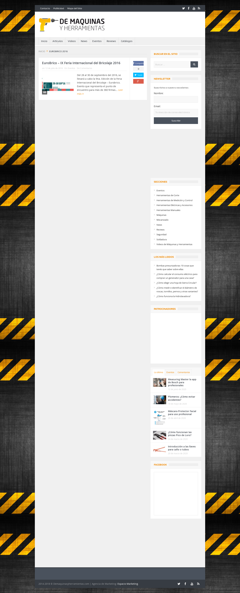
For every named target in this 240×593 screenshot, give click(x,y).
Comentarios (184, 372)
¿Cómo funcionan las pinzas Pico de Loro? (180, 434)
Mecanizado (162, 219)
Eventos (97, 41)
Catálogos (126, 41)
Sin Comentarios (84, 68)
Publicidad (58, 8)
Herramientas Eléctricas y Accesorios (174, 205)
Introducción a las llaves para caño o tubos (182, 448)
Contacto (45, 8)
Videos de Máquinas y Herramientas (174, 244)
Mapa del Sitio (74, 8)
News (84, 41)
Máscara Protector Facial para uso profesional (182, 413)
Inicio (44, 41)
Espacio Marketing (128, 583)
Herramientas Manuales (168, 210)
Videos (72, 41)
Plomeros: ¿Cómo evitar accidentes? (181, 398)
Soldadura (161, 239)
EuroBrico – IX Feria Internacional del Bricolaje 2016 (81, 63)
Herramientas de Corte (167, 195)
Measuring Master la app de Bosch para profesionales (182, 382)
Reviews (111, 41)
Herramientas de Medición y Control (174, 200)
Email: (157, 106)
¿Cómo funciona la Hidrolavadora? (173, 296)
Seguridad (161, 234)
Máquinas (161, 214)
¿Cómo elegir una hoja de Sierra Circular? (176, 282)
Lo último (158, 372)
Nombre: (159, 93)
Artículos (57, 41)
